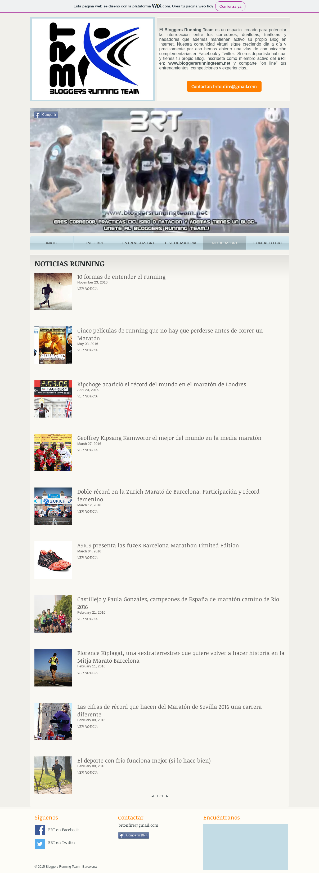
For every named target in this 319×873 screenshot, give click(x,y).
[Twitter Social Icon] (40, 844)
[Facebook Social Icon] (40, 830)
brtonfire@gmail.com (138, 825)
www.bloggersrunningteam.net (199, 63)
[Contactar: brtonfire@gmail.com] (224, 86)
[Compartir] (46, 115)
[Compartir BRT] (134, 835)
